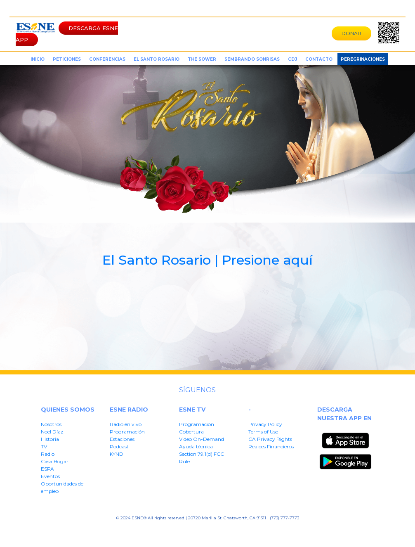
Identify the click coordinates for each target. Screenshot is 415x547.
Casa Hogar (54, 461)
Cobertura (191, 432)
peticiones (67, 59)
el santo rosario (156, 59)
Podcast (119, 446)
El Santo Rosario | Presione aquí (207, 260)
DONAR (351, 33)
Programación (127, 432)
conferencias (107, 59)
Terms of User (155, 530)
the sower (202, 59)
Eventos (50, 476)
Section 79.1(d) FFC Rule (280, 530)
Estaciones (122, 439)
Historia (50, 439)
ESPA (47, 469)
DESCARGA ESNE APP (67, 34)
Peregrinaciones (363, 59)
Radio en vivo (125, 424)
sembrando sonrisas (252, 59)
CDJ (292, 59)
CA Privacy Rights (270, 439)
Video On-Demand (201, 439)
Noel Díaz (52, 432)
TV (44, 446)
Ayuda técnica (196, 446)
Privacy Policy (265, 424)
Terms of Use (263, 432)
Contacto (318, 59)
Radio (47, 454)
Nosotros (51, 424)
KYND (116, 454)
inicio (38, 59)
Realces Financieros (271, 446)
